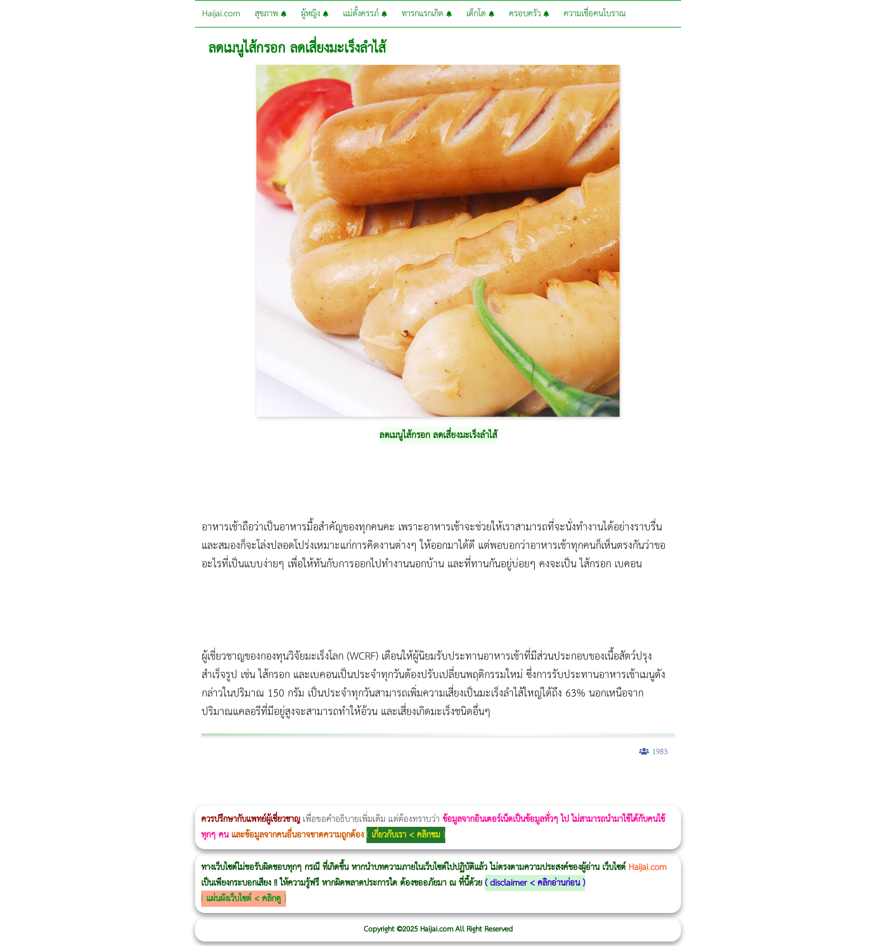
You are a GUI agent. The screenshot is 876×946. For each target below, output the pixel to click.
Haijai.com (221, 14)
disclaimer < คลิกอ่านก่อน (535, 883)
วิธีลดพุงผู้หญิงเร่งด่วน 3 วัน (158, 781)
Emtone (497, 781)
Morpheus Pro (442, 781)
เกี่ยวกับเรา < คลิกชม (406, 835)
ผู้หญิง (314, 14)
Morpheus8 (152, 781)
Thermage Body (281, 781)
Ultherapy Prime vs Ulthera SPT (474, 781)
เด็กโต (480, 14)
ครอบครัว (529, 14)
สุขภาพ (271, 14)
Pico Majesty (665, 781)
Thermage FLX (395, 781)
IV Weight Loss (360, 781)
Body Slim (161, 781)
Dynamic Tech (439, 781)
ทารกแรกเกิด (427, 14)
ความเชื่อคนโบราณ (595, 14)
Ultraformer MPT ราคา (415, 781)
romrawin (343, 781)
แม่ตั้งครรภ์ (365, 14)
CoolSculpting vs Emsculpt (205, 781)
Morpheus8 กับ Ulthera (170, 781)
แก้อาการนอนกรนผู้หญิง (112, 781)
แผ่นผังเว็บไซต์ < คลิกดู (243, 899)
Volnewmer (872, 781)
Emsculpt (313, 781)
